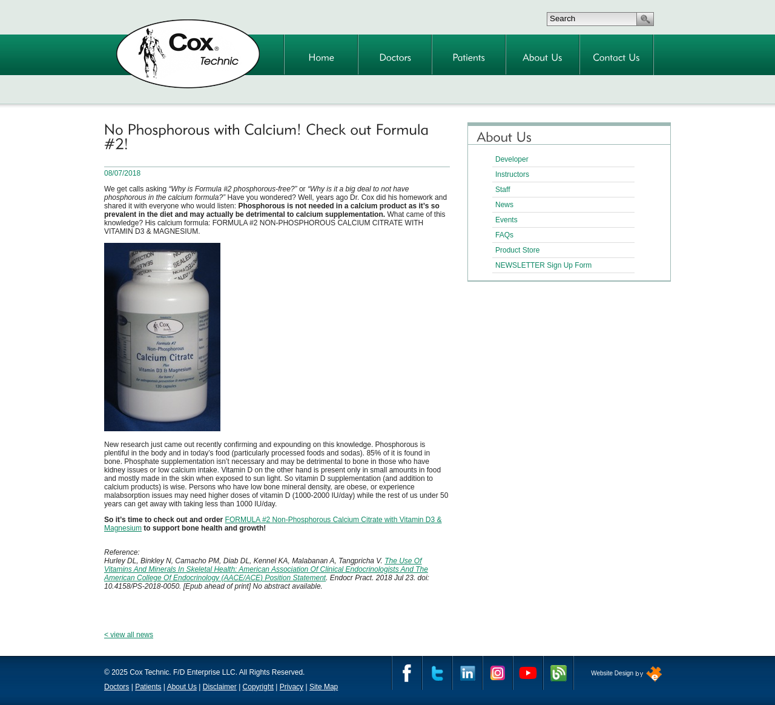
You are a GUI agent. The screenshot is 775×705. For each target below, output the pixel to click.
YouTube (528, 673)
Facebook (407, 673)
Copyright (258, 687)
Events (506, 220)
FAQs (504, 235)
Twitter (437, 673)
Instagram (498, 673)
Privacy (291, 687)
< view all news (128, 635)
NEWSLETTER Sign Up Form (543, 265)
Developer (512, 159)
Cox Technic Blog (558, 673)
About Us (182, 687)
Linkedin (467, 673)
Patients (148, 687)
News (504, 204)
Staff (502, 189)
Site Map (323, 687)
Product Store (517, 250)
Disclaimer (220, 687)
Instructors (512, 174)
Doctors (116, 687)
